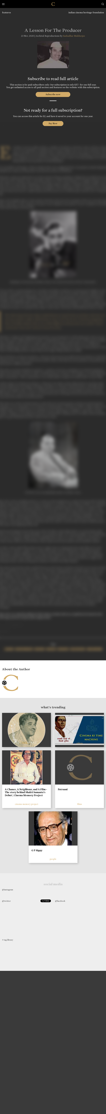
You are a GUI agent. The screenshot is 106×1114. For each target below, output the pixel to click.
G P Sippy (36, 850)
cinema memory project (26, 804)
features (6, 12)
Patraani (63, 789)
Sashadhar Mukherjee (74, 36)
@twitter (6, 901)
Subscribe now (53, 94)
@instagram (7, 889)
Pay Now (53, 123)
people (53, 859)
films (79, 804)
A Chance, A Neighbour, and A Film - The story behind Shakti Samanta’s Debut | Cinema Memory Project (26, 792)
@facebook (60, 901)
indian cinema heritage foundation (86, 12)
